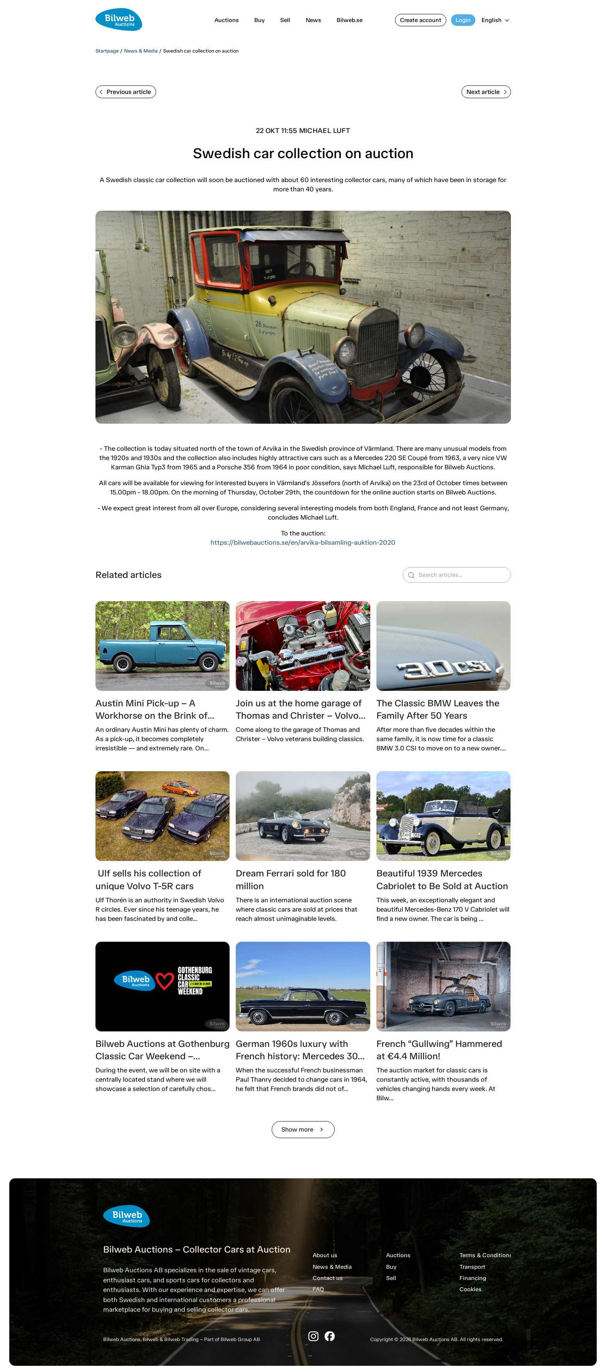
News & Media (141, 51)
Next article (486, 91)
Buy (259, 20)
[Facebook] (330, 1336)
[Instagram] (313, 1336)
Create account (420, 20)
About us (325, 1255)
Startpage (107, 51)
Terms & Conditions (486, 1255)
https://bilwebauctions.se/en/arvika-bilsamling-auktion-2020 (303, 542)
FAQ (318, 1289)
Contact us (328, 1278)
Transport (472, 1266)
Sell (285, 20)
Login (463, 20)
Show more (303, 1129)
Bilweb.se (350, 20)
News (313, 20)
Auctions (226, 20)
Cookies (471, 1289)
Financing (473, 1278)
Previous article (125, 91)
